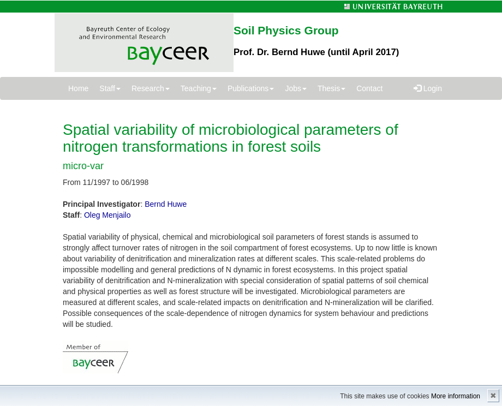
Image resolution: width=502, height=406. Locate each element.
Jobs (296, 88)
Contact (369, 88)
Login (428, 88)
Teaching (199, 88)
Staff (110, 88)
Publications (251, 88)
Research (151, 88)
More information (455, 396)
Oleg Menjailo (107, 215)
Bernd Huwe (166, 204)
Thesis (331, 88)
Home (78, 88)
